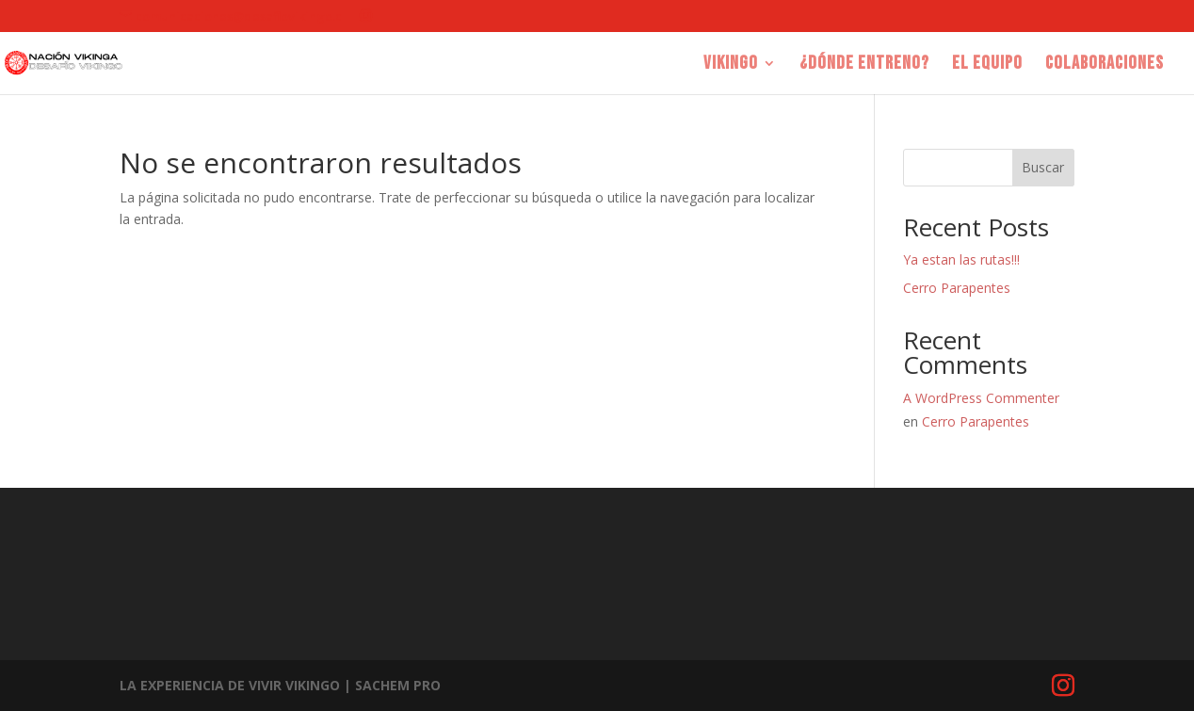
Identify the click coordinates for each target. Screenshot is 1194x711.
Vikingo (730, 65)
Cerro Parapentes (956, 288)
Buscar (1043, 167)
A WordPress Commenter (981, 398)
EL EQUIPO (987, 65)
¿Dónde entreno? (864, 65)
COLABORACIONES (1104, 65)
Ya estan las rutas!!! (961, 259)
